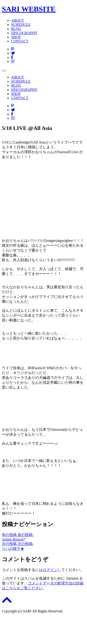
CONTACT (19, 41)
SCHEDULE (21, 25)
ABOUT (17, 20)
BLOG (16, 29)
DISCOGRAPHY (24, 33)
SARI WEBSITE (29, 9)
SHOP (16, 37)
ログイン (50, 570)
